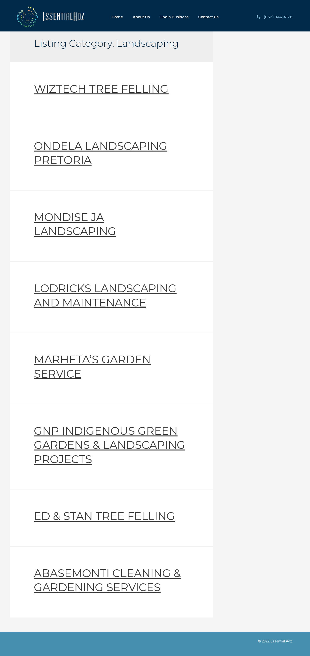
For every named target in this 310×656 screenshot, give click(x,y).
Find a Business (173, 17)
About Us (141, 17)
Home (117, 17)
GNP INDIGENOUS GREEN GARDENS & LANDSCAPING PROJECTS (109, 445)
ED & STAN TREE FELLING (104, 516)
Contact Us (208, 17)
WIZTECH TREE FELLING (101, 88)
